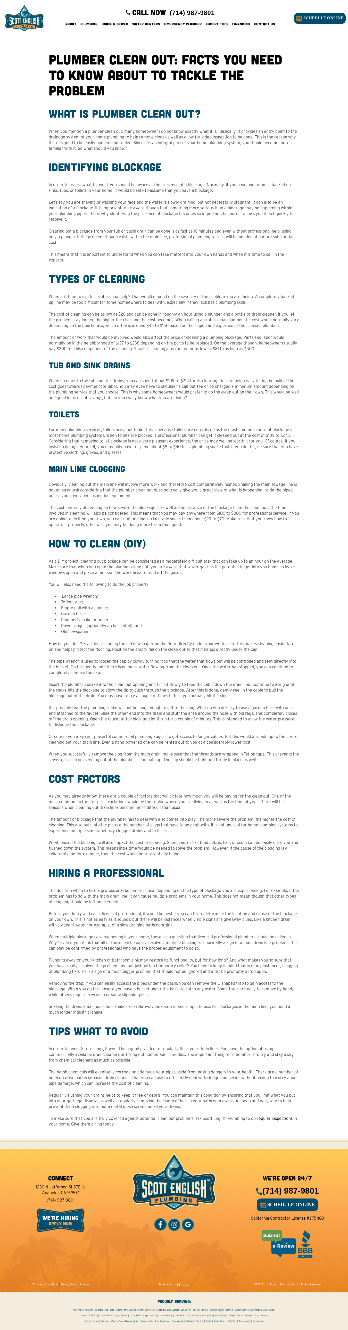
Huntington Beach (258, 1310)
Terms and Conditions (45, 1284)
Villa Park (232, 1321)
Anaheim (89, 1310)
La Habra (83, 1315)
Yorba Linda (258, 1321)
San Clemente (142, 1321)
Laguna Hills (135, 1315)
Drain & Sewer (115, 25)
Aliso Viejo (78, 1310)
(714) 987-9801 (60, 1200)
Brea (112, 1310)
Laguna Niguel (150, 1315)
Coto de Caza (164, 1310)
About (70, 25)
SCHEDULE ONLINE (318, 20)
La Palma (93, 1315)
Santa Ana (177, 1321)
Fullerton (229, 1310)
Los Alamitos (193, 1315)
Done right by (174, 1284)
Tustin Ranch (220, 1321)
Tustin (209, 1321)
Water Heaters (146, 25)
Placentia (105, 1321)
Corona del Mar (136, 1310)
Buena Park (121, 1310)
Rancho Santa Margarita (122, 1321)
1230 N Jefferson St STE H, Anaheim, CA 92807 (60, 1190)
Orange (264, 1315)
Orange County (92, 1321)
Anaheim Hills (101, 1310)
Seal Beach (189, 1321)
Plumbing (88, 25)
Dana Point (186, 1310)
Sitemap (84, 1284)
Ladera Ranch (106, 1315)
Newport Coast (252, 1315)
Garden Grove (241, 1310)
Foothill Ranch (200, 1310)
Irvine (271, 1310)
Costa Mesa (150, 1310)
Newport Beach (236, 1315)
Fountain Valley (216, 1310)
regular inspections (275, 1118)
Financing (241, 25)
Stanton (200, 1321)
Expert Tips (217, 25)
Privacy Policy (69, 1284)
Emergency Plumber (183, 25)
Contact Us (264, 25)
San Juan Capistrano (160, 1321)
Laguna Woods (166, 1315)
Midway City (207, 1315)
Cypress (175, 1310)
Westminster (245, 1321)
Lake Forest (180, 1315)
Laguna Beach (121, 1315)
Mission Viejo (221, 1315)
